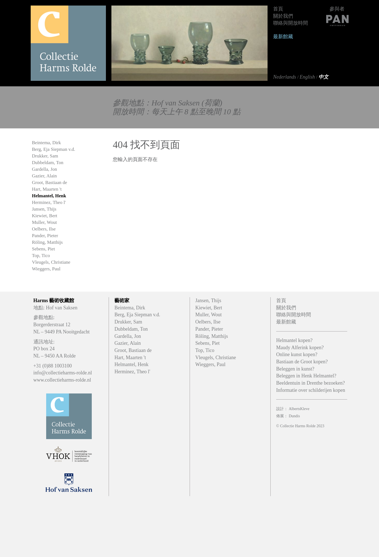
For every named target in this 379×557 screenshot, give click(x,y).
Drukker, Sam (45, 156)
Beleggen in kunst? (295, 369)
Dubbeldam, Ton (48, 162)
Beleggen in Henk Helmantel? (306, 376)
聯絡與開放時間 (290, 23)
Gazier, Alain (44, 175)
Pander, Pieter (45, 235)
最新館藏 (283, 36)
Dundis (294, 416)
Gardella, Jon (44, 169)
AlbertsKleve (299, 409)
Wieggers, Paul (46, 268)
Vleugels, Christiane (51, 262)
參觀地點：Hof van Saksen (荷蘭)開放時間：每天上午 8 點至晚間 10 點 (177, 107)
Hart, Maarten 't (47, 189)
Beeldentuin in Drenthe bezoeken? (310, 383)
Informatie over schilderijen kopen (310, 390)
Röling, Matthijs (47, 242)
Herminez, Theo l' (49, 202)
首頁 (278, 9)
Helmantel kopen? (294, 340)
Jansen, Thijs (44, 209)
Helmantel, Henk (49, 195)
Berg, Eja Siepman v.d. (53, 149)
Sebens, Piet (43, 249)
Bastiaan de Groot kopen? (302, 361)
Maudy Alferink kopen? (300, 347)
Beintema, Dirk (46, 142)
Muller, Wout (44, 222)
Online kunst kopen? (296, 354)
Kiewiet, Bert (44, 215)
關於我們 (283, 16)
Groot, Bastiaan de (49, 182)
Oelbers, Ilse (44, 229)
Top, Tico (41, 255)
